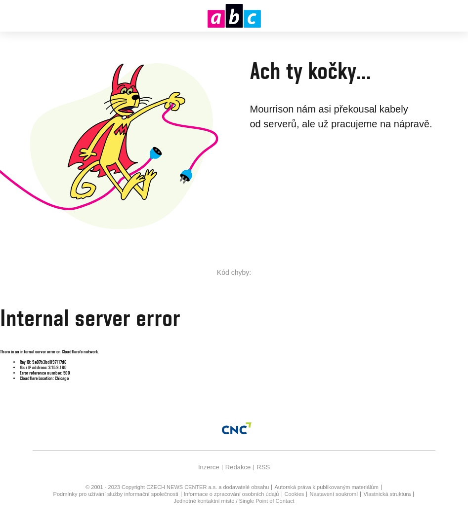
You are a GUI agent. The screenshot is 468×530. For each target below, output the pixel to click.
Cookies (294, 494)
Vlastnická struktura (387, 494)
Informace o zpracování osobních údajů (231, 494)
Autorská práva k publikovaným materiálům (327, 487)
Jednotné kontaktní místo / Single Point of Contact (234, 501)
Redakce (238, 467)
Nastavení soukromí (333, 494)
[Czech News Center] (237, 428)
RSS (263, 467)
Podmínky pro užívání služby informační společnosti (115, 494)
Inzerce (208, 467)
